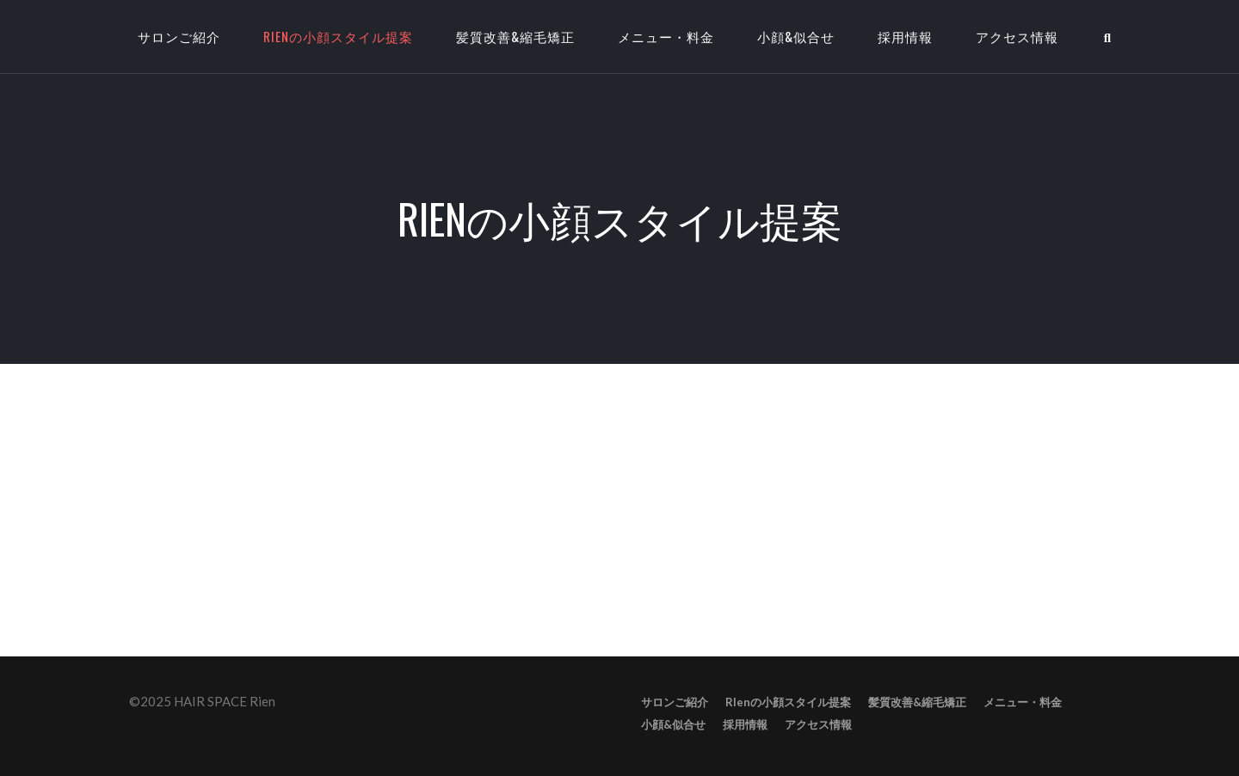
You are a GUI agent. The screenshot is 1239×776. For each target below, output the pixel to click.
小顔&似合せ (796, 36)
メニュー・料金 (666, 36)
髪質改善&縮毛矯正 (515, 36)
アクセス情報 (1017, 36)
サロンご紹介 (674, 702)
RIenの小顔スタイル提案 (338, 36)
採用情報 (905, 36)
